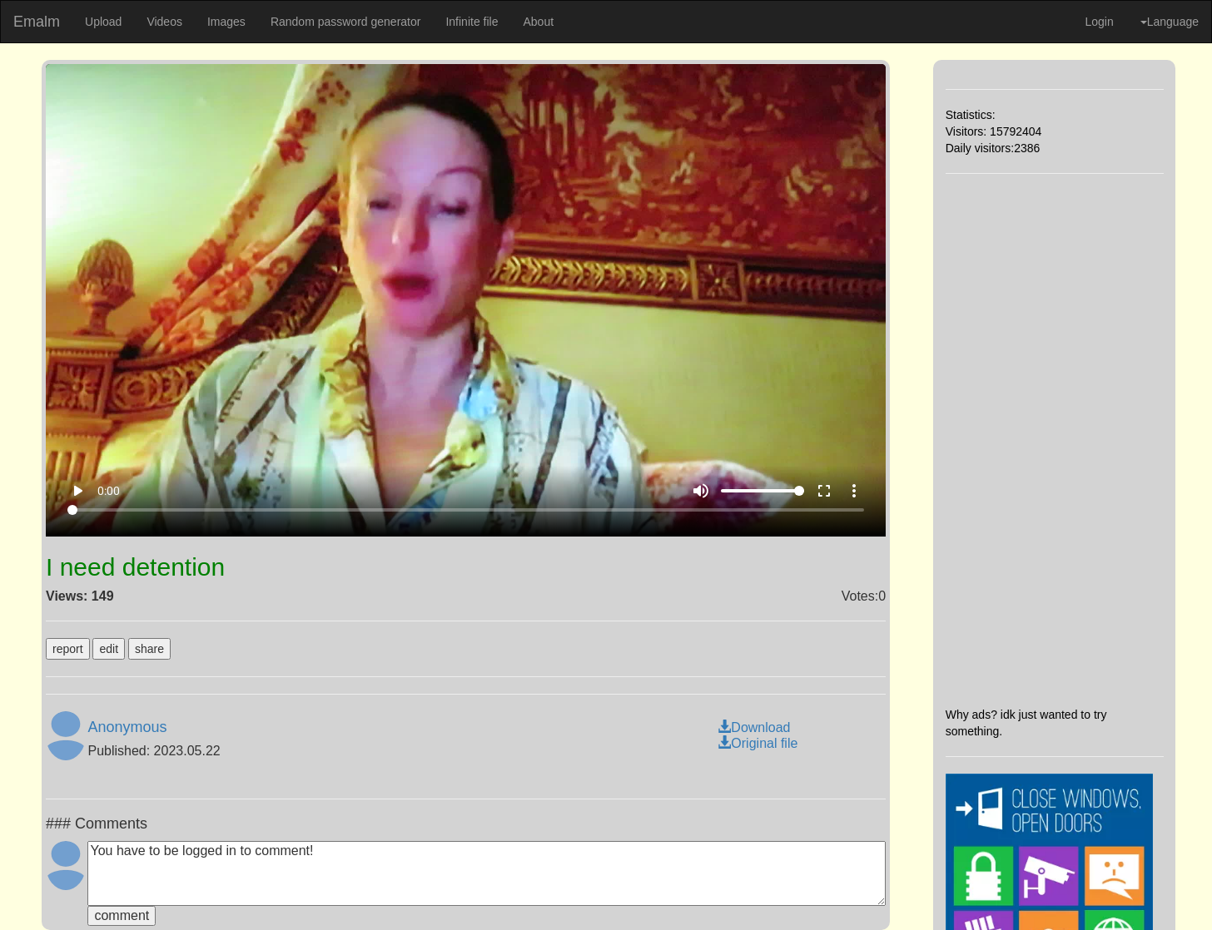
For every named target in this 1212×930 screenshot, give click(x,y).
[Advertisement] (1055, 440)
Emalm (36, 21)
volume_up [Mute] (701, 491)
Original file (757, 743)
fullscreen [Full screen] (824, 491)
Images (226, 21)
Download (754, 727)
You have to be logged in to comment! (486, 873)
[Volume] (762, 491)
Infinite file (471, 21)
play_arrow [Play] (77, 491)
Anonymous (126, 727)
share (149, 648)
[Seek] (465, 510)
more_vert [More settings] (854, 491)
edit (108, 648)
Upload (103, 21)
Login (1099, 21)
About (538, 21)
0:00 (108, 490)
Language (1169, 21)
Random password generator (346, 21)
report (67, 648)
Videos (164, 21)
